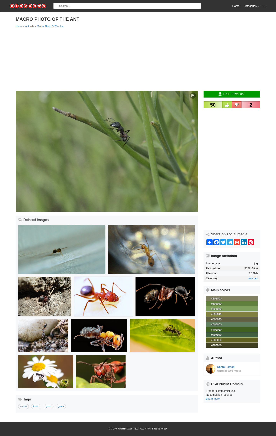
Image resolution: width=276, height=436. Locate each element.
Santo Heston (226, 366)
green (61, 406)
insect (36, 406)
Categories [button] (251, 5)
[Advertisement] (131, 59)
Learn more (213, 398)
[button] (265, 6)
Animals (253, 278)
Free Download (231, 94)
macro (23, 406)
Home (235, 5)
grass (48, 406)
